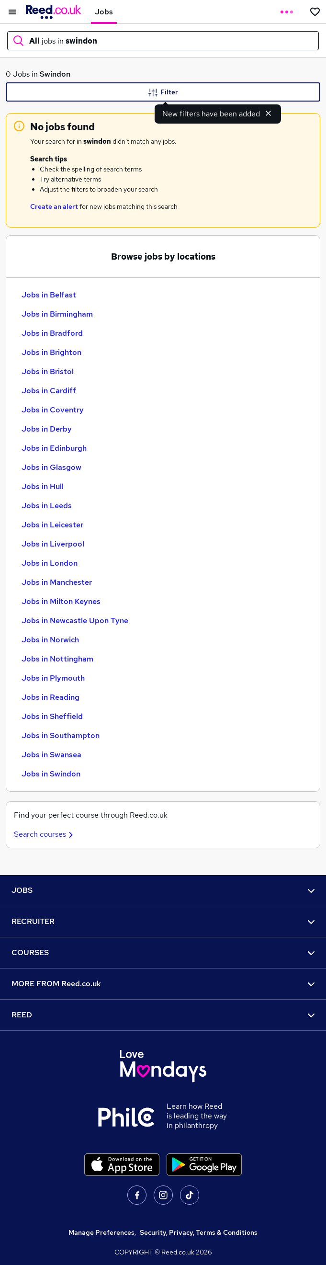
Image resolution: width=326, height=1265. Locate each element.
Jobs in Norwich (50, 640)
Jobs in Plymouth (53, 678)
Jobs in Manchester (57, 582)
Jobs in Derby (47, 429)
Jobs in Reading (50, 697)
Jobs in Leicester (52, 525)
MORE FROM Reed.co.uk (163, 984)
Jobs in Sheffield (52, 716)
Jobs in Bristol (48, 371)
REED (163, 1015)
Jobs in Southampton (61, 735)
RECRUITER (163, 921)
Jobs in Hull (43, 486)
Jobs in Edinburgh (54, 448)
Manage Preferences (101, 1232)
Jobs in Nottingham (57, 659)
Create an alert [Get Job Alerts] (54, 206)
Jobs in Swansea (51, 755)
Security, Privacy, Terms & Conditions (199, 1232)
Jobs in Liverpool (53, 544)
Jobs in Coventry (53, 410)
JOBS (163, 890)
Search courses (45, 834)
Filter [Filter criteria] (163, 92)
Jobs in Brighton (51, 352)
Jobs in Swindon (51, 774)
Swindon (55, 74)
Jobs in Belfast (49, 295)
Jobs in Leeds (47, 506)
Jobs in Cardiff (49, 391)
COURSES (163, 952)
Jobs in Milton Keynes (61, 601)
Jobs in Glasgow (51, 467)
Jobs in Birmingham (57, 314)
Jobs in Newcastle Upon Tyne (75, 620)
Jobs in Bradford (52, 333)
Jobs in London (50, 563)
